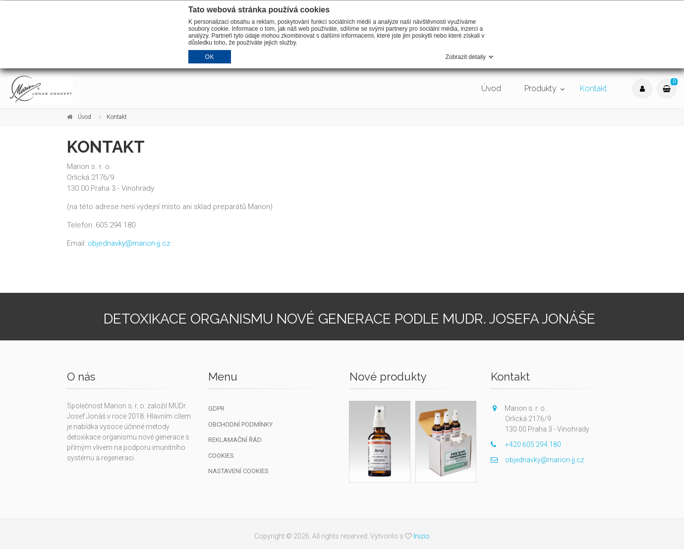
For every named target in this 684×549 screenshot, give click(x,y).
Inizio (421, 536)
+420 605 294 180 (526, 444)
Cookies (221, 455)
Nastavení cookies (238, 471)
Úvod (491, 88)
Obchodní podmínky (240, 424)
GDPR (216, 408)
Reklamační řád (235, 439)
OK (209, 57)
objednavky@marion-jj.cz (129, 243)
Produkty (540, 88)
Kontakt (593, 88)
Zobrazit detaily (466, 57)
